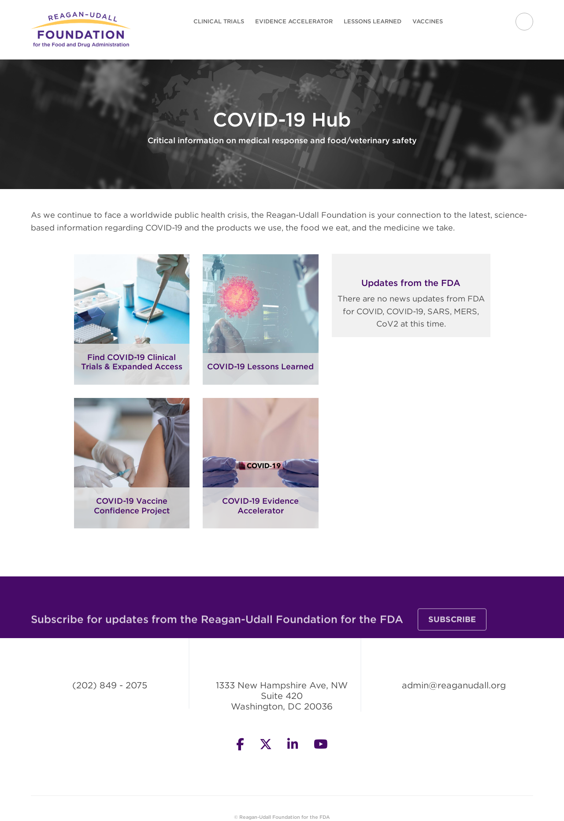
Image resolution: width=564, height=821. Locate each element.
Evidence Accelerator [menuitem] (294, 21)
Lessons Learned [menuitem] (372, 21)
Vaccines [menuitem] (427, 21)
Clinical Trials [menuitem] (218, 21)
